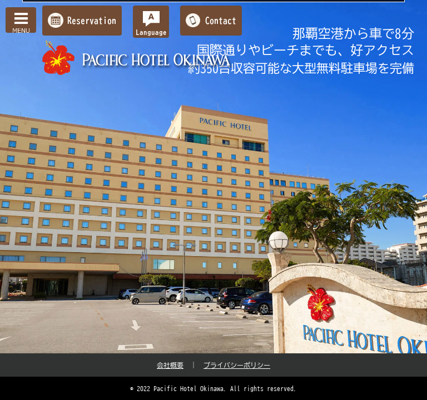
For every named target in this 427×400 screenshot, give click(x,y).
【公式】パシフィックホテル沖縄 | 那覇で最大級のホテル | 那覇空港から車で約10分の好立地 (138, 58)
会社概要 (170, 365)
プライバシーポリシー (236, 365)
